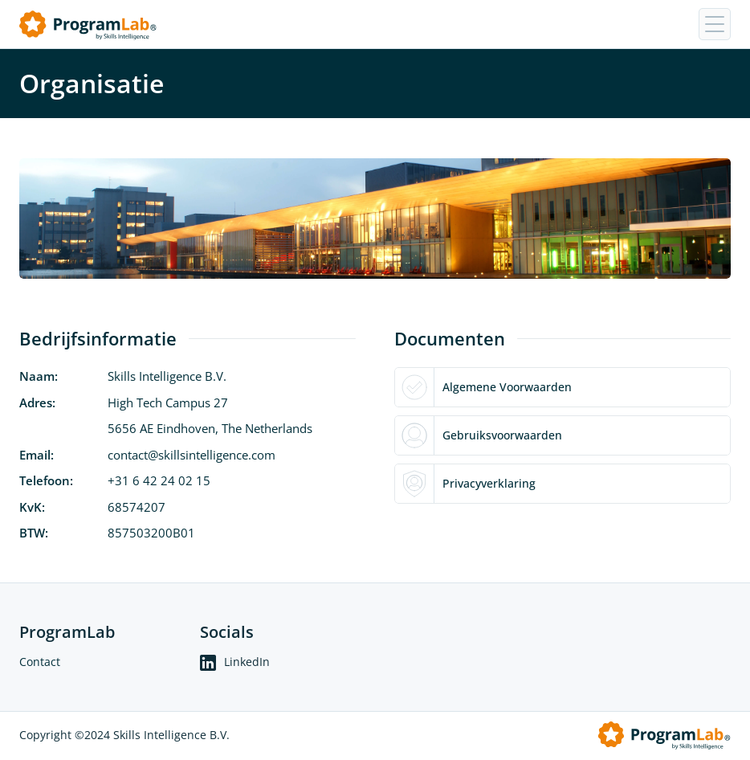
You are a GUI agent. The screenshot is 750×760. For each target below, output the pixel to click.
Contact (39, 661)
